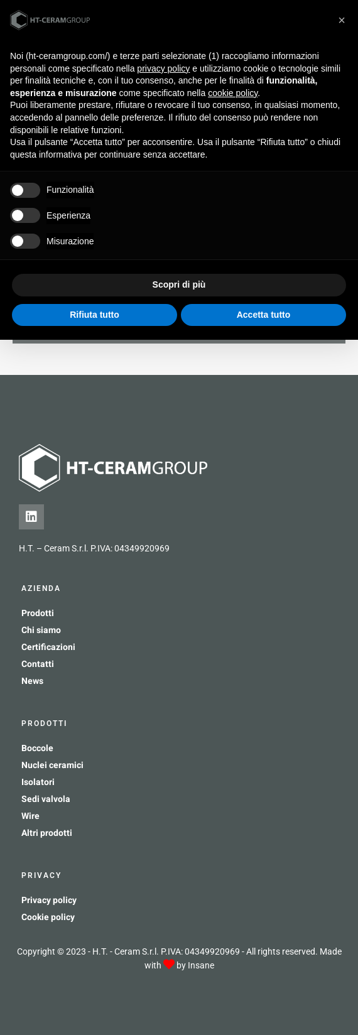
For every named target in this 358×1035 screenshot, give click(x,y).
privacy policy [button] (163, 68)
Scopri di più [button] (179, 284)
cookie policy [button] (233, 93)
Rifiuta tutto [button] (94, 315)
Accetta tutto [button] (264, 315)
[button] (342, 20)
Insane (201, 965)
